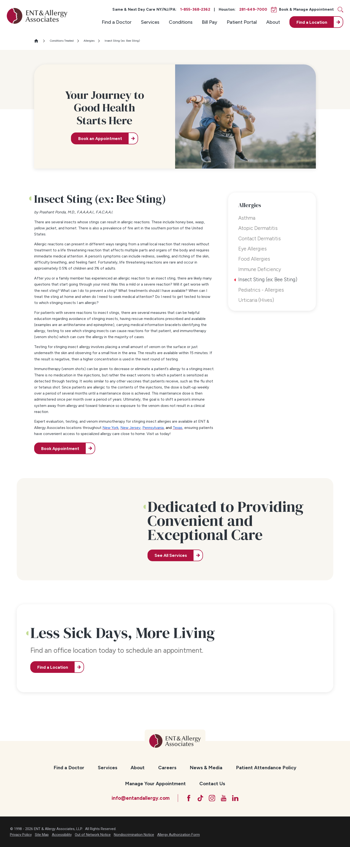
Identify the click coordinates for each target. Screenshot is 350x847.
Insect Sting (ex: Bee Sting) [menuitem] (267, 279)
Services (150, 22)
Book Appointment (60, 448)
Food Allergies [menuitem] (254, 259)
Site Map (42, 834)
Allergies (89, 40)
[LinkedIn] (235, 798)
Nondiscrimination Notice (134, 834)
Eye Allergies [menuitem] (252, 249)
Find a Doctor (117, 22)
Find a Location (52, 667)
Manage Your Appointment (155, 783)
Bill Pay (209, 22)
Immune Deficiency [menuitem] (259, 269)
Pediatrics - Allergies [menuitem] (261, 290)
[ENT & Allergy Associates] (37, 15)
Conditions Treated (62, 40)
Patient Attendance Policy (266, 767)
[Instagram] (212, 798)
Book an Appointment (100, 138)
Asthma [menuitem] (246, 218)
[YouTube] (223, 798)
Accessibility (62, 834)
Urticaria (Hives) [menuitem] (256, 300)
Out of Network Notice (93, 834)
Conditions (181, 22)
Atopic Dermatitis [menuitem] (258, 228)
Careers (167, 767)
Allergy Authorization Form (178, 834)
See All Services (171, 555)
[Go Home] (38, 41)
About (273, 22)
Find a (311, 22)
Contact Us (212, 783)
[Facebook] (189, 798)
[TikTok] (200, 798)
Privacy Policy (21, 834)
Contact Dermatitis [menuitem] (259, 238)
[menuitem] (117, 22)
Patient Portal (242, 22)
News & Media (206, 767)
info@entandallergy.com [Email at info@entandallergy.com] (141, 798)
